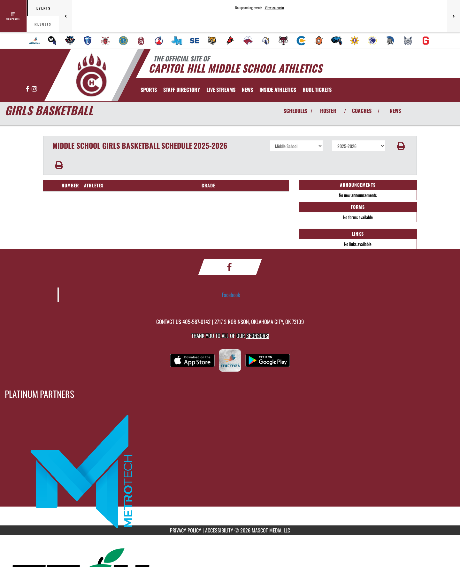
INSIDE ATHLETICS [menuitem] (277, 89)
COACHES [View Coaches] (362, 110)
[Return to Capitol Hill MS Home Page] (91, 74)
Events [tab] (43, 8)
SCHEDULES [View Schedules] (295, 110)
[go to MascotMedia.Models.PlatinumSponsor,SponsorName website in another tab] (230, 471)
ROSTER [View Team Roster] (328, 110)
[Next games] (453, 16)
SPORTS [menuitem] (149, 89)
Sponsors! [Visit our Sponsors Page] (257, 336)
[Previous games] (65, 16)
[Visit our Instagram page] (34, 89)
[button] (401, 145)
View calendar (274, 7)
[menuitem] (34, 41)
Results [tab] (42, 24)
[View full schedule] (13, 16)
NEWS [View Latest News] (395, 110)
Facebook (231, 294)
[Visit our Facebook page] (28, 89)
